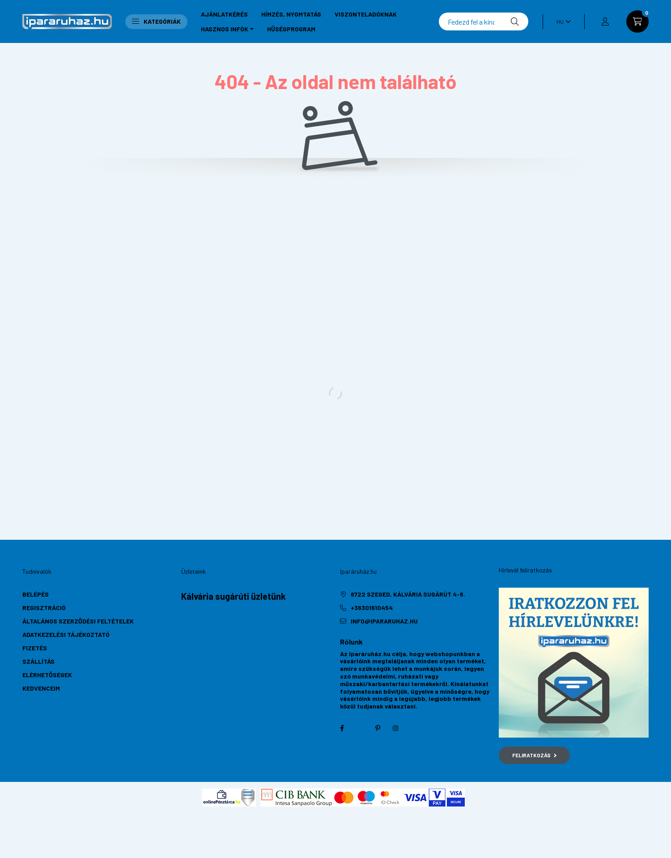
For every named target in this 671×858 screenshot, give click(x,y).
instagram (395, 728)
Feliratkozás (534, 755)
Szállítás (38, 661)
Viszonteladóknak (366, 14)
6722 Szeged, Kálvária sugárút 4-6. (408, 594)
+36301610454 (372, 607)
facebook (342, 728)
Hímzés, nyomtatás (291, 14)
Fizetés (34, 648)
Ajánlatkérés (224, 14)
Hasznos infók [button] (224, 29)
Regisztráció (44, 607)
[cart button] (637, 21)
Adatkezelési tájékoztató (66, 634)
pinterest (377, 728)
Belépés (35, 594)
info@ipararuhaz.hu (384, 621)
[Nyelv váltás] (561, 21)
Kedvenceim (41, 688)
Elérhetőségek (47, 675)
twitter (360, 728)
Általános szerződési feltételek (78, 621)
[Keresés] (483, 21)
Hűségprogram (291, 29)
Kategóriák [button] (156, 21)
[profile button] (605, 21)
